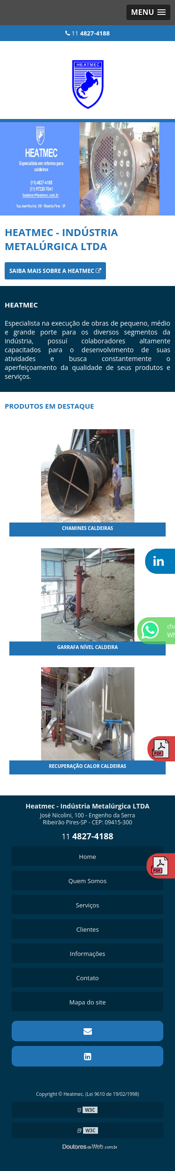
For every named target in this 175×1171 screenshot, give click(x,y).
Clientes (87, 929)
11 (87, 33)
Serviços (87, 905)
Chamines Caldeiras (87, 528)
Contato (87, 978)
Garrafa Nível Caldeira (87, 647)
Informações (87, 953)
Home (87, 856)
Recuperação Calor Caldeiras (87, 766)
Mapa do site (87, 1002)
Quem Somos (88, 881)
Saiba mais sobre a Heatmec (55, 271)
